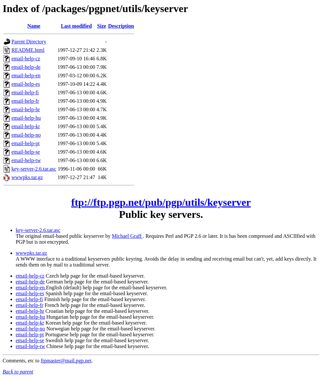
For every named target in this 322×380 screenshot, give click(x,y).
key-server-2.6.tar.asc (33, 169)
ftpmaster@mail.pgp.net (66, 360)
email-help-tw (26, 160)
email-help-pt (25, 143)
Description (121, 26)
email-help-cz (25, 58)
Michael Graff (127, 236)
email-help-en (26, 75)
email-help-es (25, 84)
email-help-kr (25, 126)
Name (33, 26)
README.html (27, 50)
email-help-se (25, 152)
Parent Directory (28, 41)
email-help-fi (25, 92)
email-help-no (26, 135)
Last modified (76, 26)
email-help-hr (25, 109)
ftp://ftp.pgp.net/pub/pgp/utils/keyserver (161, 202)
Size (101, 26)
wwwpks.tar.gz (27, 177)
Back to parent (18, 371)
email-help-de (26, 67)
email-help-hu (26, 118)
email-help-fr (25, 101)
